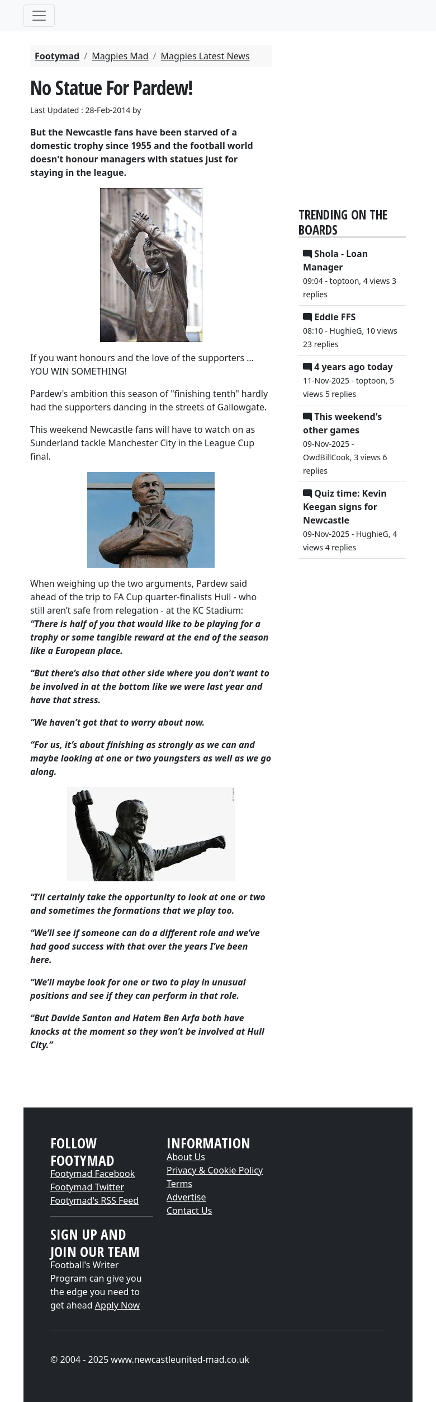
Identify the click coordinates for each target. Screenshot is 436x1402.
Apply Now (117, 1305)
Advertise (186, 1197)
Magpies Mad (120, 56)
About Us (186, 1157)
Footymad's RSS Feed (94, 1200)
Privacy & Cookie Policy (215, 1170)
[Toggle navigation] (39, 15)
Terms (179, 1183)
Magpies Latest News (205, 56)
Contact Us (189, 1210)
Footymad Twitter (87, 1187)
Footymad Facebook (92, 1173)
